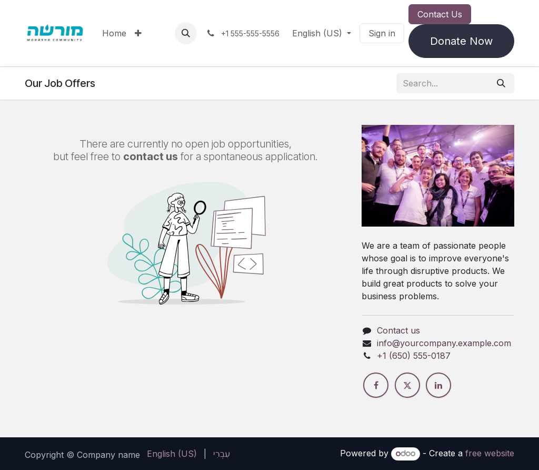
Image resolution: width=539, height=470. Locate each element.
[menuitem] (114, 33)
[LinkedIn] (438, 385)
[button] (186, 33)
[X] (407, 385)
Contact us (398, 330)
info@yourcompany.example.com (444, 343)
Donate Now (461, 41)
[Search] (501, 83)
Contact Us (439, 14)
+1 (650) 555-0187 (414, 355)
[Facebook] (375, 385)
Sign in (381, 33)
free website (489, 453)
